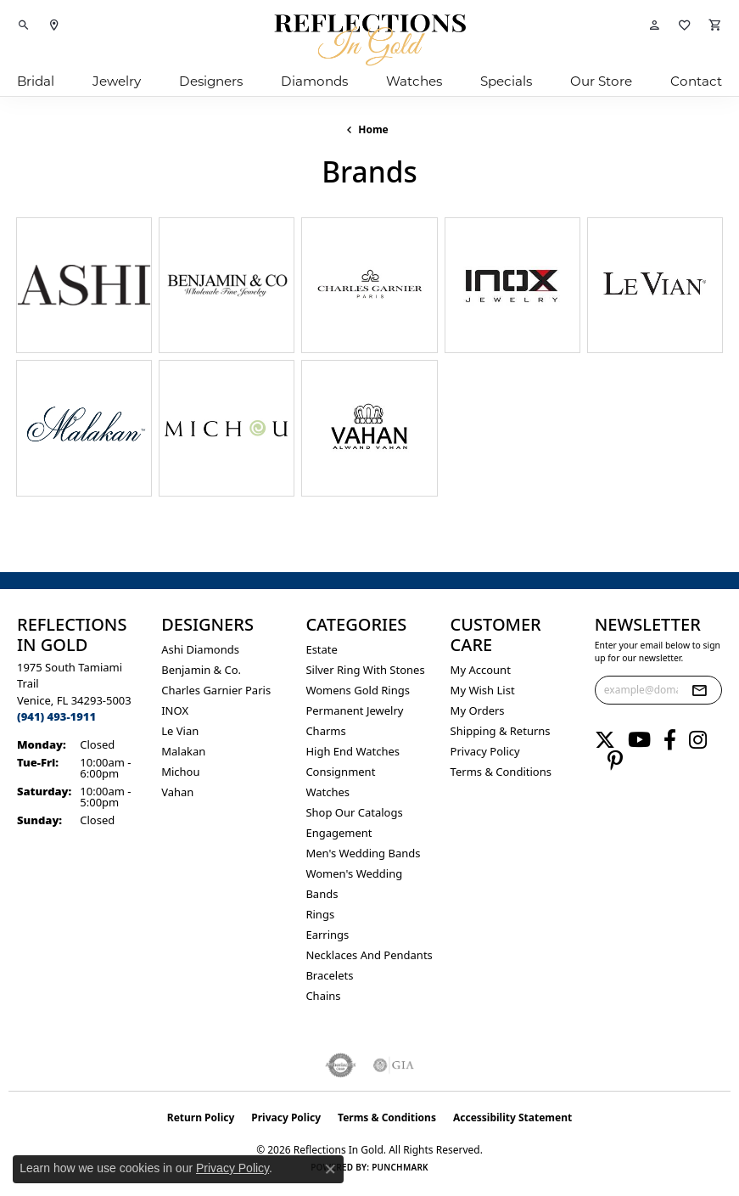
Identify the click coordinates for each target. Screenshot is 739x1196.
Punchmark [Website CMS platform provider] (400, 1167)
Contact (696, 81)
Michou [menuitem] (180, 771)
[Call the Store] (56, 716)
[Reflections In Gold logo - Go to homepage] (369, 40)
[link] (54, 25)
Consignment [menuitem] (340, 771)
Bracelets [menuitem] (329, 975)
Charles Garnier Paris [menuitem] (216, 690)
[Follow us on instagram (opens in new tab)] (698, 740)
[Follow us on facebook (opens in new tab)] (669, 740)
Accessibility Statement (512, 1117)
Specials (506, 81)
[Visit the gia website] (393, 1065)
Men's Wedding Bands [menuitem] (362, 853)
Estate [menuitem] (321, 649)
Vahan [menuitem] (177, 792)
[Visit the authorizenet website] (340, 1065)
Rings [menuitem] (319, 914)
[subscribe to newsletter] (699, 690)
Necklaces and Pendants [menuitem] (368, 955)
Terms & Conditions (501, 771)
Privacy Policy (485, 751)
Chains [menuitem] (322, 995)
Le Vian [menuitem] (180, 730)
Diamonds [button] (314, 81)
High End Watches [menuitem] (352, 751)
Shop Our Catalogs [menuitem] (353, 812)
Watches (414, 81)
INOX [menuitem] (174, 710)
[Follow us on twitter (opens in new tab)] (605, 740)
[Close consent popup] (330, 1169)
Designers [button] (211, 81)
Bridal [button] (35, 81)
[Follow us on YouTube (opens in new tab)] (639, 740)
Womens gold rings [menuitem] (357, 690)
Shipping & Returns (501, 730)
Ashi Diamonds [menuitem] (200, 649)
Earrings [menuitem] (327, 934)
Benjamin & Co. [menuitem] (201, 669)
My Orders (478, 710)
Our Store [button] (601, 81)
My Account (481, 669)
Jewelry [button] (116, 81)
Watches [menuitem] (327, 792)
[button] (24, 25)
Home (373, 129)
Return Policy (201, 1117)
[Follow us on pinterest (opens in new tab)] (615, 760)
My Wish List (483, 690)
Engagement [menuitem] (338, 832)
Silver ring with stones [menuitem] (364, 669)
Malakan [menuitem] (183, 751)
